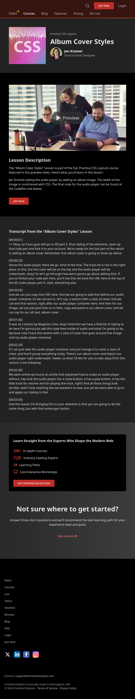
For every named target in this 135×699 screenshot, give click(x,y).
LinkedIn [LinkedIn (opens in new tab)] (17, 654)
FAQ (6, 628)
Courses (29, 13)
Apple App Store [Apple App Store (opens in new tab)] (15, 666)
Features (60, 13)
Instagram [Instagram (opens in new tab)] (36, 654)
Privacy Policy (68, 688)
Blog (44, 13)
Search (87, 6)
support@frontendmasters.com (34, 676)
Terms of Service (47, 688)
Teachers (9, 607)
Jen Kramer (73, 51)
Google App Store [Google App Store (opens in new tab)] (42, 666)
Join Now (103, 5)
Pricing (78, 13)
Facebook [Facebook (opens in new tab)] (26, 654)
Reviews (9, 614)
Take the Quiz (66, 536)
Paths (13, 13)
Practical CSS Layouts (63, 34)
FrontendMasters (28, 5)
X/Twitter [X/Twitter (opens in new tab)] (7, 654)
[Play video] (67, 118)
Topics (8, 601)
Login (122, 6)
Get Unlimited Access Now (34, 483)
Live (6, 594)
